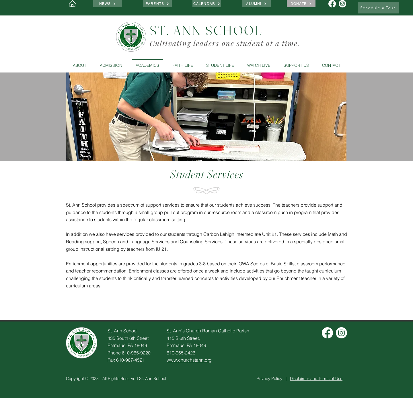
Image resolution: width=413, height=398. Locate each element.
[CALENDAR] (206, 3)
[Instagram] (341, 332)
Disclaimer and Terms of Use (316, 378)
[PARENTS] (157, 3)
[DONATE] (301, 3)
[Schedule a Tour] (378, 7)
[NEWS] (107, 3)
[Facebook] (327, 332)
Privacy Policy (269, 378)
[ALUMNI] (256, 3)
